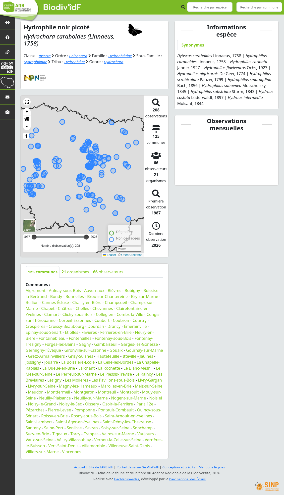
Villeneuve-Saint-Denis (129, 445)
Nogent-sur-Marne (128, 397)
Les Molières (76, 380)
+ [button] (27, 111)
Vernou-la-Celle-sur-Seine (118, 439)
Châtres (65, 308)
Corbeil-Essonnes (75, 320)
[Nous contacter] (7, 97)
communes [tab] (42, 271)
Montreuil (107, 392)
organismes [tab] (75, 271)
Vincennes (71, 451)
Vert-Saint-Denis (63, 445)
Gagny (85, 344)
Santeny (33, 427)
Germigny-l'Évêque (43, 350)
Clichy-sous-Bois (77, 314)
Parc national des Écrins (188, 479)
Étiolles (71, 332)
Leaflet (109, 255)
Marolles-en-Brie (116, 386)
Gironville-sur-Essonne (85, 350)
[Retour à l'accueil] (7, 22)
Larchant (86, 368)
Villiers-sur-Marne (42, 451)
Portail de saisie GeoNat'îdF (136, 467)
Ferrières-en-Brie (116, 332)
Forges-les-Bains (60, 344)
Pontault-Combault (116, 409)
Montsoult (129, 392)
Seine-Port (53, 427)
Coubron (121, 320)
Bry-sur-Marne (144, 296)
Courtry (139, 320)
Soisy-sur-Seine (115, 427)
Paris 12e (145, 403)
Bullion (32, 302)
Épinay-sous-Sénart (43, 332)
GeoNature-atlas (125, 479)
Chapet (48, 308)
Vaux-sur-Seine (40, 439)
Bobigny (132, 290)
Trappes (91, 433)
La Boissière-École (78, 362)
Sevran (91, 427)
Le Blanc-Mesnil (138, 368)
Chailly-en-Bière (87, 302)
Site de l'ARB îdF (98, 467)
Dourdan (96, 326)
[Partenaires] (7, 52)
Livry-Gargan (150, 380)
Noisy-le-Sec (70, 403)
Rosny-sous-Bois (86, 415)
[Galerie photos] (7, 111)
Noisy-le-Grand (42, 403)
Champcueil (116, 302)
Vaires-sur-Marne (118, 433)
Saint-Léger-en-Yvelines (77, 421)
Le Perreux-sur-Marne (76, 374)
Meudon (36, 392)
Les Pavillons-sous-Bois (113, 380)
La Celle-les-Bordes (115, 362)
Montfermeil (58, 392)
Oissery (92, 403)
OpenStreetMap (131, 255)
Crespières (35, 326)
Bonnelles (74, 296)
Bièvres (114, 290)
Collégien (104, 314)
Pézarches (35, 409)
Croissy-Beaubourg (66, 326)
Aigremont (36, 290)
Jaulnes (146, 356)
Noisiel (155, 397)
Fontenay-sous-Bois (113, 338)
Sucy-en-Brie (37, 433)
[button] (27, 101)
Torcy (75, 433)
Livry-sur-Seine (42, 386)
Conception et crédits (180, 467)
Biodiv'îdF (62, 7)
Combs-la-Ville (130, 314)
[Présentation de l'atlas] (7, 37)
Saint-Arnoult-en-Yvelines (128, 415)
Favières (89, 332)
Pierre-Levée (59, 409)
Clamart (51, 314)
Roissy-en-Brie (54, 415)
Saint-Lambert (39, 421)
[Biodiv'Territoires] (7, 82)
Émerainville (135, 326)
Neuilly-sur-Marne (91, 397)
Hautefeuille (108, 356)
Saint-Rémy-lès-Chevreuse (127, 421)
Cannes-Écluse (55, 302)
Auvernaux (94, 290)
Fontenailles (80, 338)
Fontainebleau (52, 338)
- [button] (27, 126)
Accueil (75, 467)
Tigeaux (59, 433)
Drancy (114, 326)
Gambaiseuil (105, 344)
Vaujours (145, 433)
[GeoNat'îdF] (7, 67)
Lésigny (54, 380)
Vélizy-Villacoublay (74, 439)
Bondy (56, 296)
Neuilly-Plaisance (55, 397)
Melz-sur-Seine (149, 386)
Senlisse (74, 427)
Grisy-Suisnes (80, 356)
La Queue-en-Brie (58, 368)
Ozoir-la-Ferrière (117, 403)
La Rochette (109, 368)
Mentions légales (215, 467)
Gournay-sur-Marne (144, 350)
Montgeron (84, 392)
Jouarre (51, 362)
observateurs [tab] (108, 271)
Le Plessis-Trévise (116, 374)
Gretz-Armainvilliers (46, 356)
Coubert (102, 320)
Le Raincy (144, 374)
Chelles (82, 308)
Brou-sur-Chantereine (107, 296)
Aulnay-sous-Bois (65, 290)
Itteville (129, 356)
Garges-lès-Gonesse (139, 344)
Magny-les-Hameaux (78, 386)
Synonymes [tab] (192, 45)
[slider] (86, 236)
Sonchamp (143, 427)
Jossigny (33, 362)
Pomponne (84, 409)
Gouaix (116, 350)
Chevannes (102, 308)
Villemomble (93, 445)
